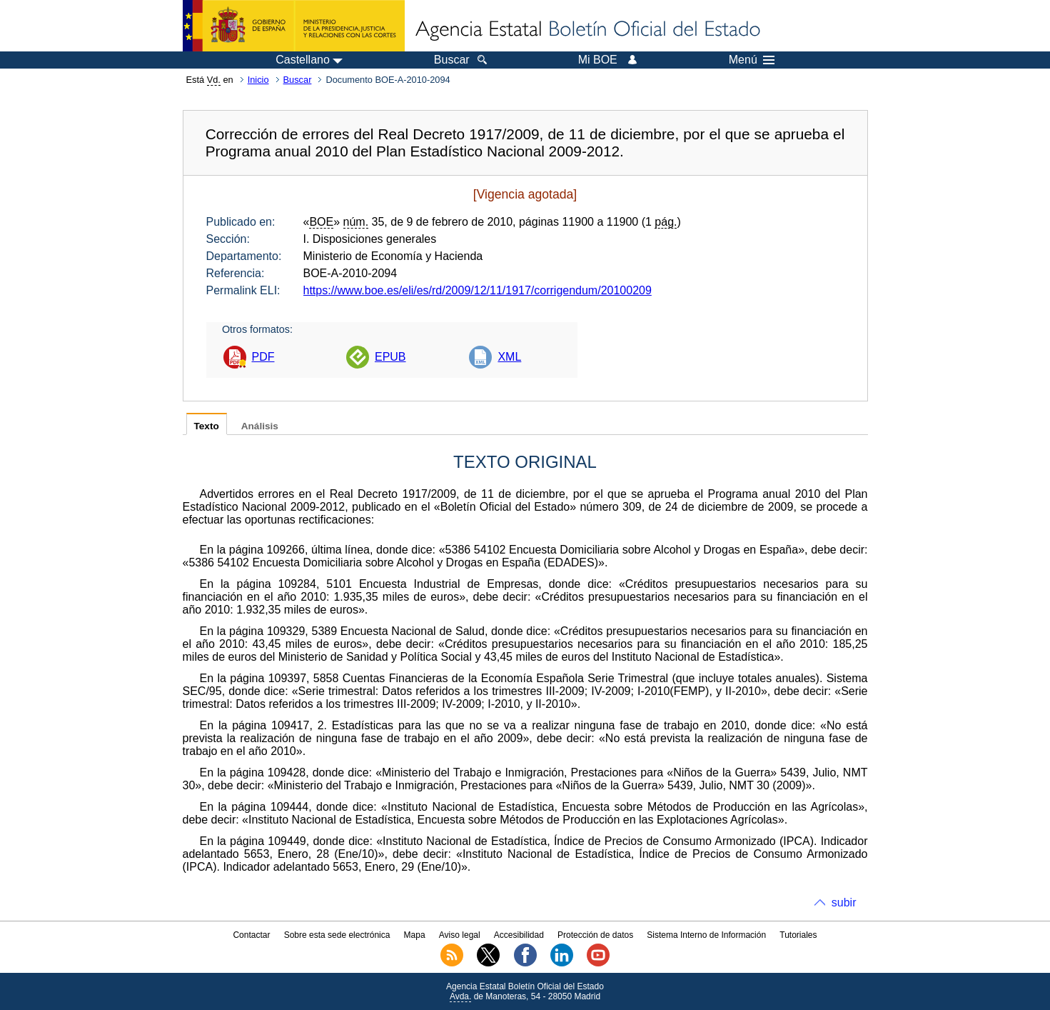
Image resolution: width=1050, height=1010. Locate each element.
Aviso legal (459, 935)
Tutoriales (798, 935)
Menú (751, 60)
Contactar (251, 935)
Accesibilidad (519, 935)
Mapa (414, 935)
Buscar (297, 79)
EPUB (390, 357)
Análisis (259, 426)
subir (844, 902)
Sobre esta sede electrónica (337, 935)
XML (509, 357)
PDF (263, 357)
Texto (206, 426)
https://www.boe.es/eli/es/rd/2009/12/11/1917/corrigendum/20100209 (477, 290)
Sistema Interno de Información (706, 935)
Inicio (258, 79)
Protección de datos (595, 935)
